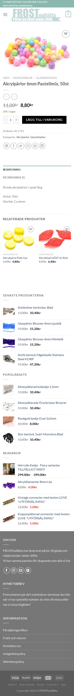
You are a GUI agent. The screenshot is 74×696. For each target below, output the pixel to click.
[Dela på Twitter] (21, 146)
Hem (6, 77)
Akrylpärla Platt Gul (15, 257)
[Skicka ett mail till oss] (21, 570)
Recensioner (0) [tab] (14, 177)
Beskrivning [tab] (12, 169)
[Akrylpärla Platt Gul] (19, 238)
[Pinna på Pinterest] (35, 146)
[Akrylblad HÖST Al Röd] (55, 238)
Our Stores (27, 684)
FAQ (63, 684)
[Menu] (5, 14)
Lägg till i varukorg (44, 119)
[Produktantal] (10, 120)
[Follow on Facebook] (6, 570)
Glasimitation (46, 77)
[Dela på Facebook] (13, 146)
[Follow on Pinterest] (28, 570)
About (12, 684)
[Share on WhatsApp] (6, 146)
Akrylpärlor (22, 77)
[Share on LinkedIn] (42, 146)
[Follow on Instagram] (13, 570)
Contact (52, 684)
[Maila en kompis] (28, 146)
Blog (40, 684)
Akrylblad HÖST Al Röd (53, 257)
